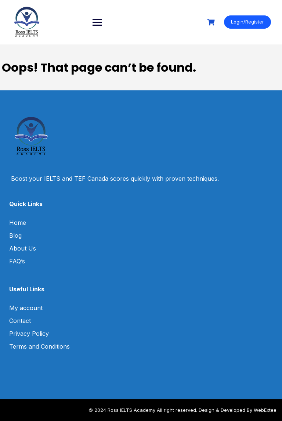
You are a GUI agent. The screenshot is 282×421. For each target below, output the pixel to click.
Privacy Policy (29, 333)
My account (26, 308)
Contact (20, 320)
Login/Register (247, 22)
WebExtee (265, 410)
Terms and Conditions (39, 346)
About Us (22, 248)
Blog (15, 235)
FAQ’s (17, 261)
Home (17, 222)
